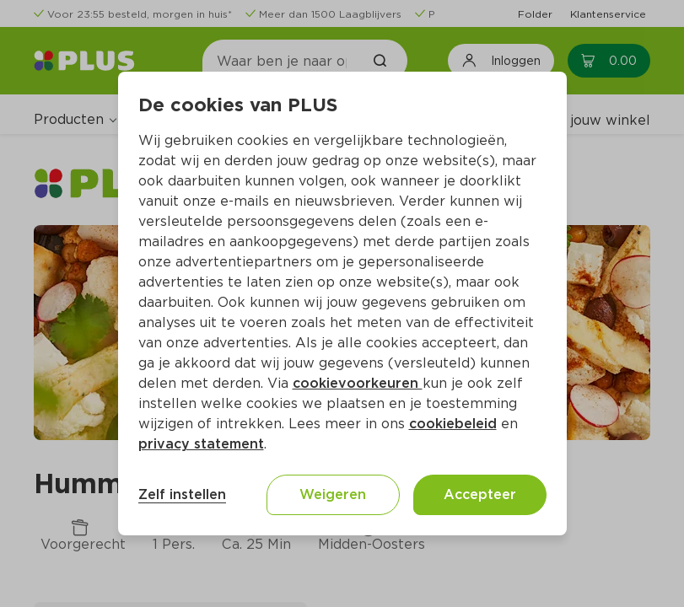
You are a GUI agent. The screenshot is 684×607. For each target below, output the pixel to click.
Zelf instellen (182, 494)
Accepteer (480, 494)
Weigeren (332, 494)
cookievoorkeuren (358, 383)
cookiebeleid (453, 424)
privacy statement (201, 444)
